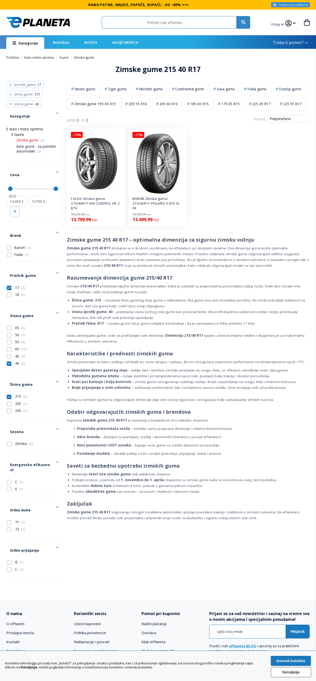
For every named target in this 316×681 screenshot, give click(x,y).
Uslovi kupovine (87, 562)
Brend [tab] (11, 218)
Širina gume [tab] (17, 350)
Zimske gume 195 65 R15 (95, 103)
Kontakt (13, 581)
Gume (64, 57)
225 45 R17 (261, 103)
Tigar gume (117, 89)
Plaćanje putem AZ (158, 590)
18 (16, 270)
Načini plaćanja (154, 562)
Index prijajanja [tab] (20, 489)
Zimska (20, 402)
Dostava (149, 572)
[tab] (37, 553)
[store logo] (38, 22)
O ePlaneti (15, 562)
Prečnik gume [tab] (18, 253)
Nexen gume (84, 89)
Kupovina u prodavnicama (96, 590)
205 (17, 368)
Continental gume (189, 89)
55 (16, 312)
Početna (13, 57)
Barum (22, 228)
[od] (17, 188)
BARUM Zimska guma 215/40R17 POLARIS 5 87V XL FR (156, 203)
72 (16, 471)
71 (16, 464)
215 (17, 360)
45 (16, 326)
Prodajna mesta (20, 572)
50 (16, 305)
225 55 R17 (292, 103)
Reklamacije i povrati (91, 581)
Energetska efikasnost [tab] (27, 420)
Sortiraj (259, 119)
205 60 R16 (168, 103)
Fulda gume (256, 89)
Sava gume (226, 89)
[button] (279, 23)
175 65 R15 (230, 103)
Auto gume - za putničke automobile (36, 143)
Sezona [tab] (12, 392)
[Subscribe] (298, 571)
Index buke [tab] (16, 454)
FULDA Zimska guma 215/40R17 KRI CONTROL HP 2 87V (95, 203)
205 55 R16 (137, 103)
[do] (38, 188)
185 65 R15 (199, 103)
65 (16, 297)
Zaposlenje (15, 590)
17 (16, 263)
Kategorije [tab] (15, 112)
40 (16, 333)
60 (17, 319)
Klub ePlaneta (153, 581)
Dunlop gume (290, 89)
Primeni (15, 198)
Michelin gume (151, 89)
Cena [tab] (10, 165)
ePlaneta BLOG (242, 585)
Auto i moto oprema (39, 57)
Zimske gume (30, 134)
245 (17, 375)
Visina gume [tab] (17, 287)
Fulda (21, 235)
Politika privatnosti (90, 572)
